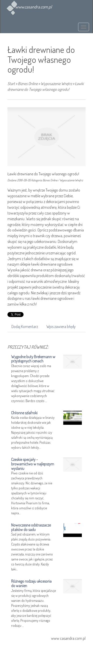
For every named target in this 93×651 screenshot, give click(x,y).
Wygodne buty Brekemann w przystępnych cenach (33, 359)
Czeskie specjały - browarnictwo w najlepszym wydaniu (32, 464)
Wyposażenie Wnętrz (56, 83)
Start (11, 83)
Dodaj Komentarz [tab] (24, 326)
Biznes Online (28, 83)
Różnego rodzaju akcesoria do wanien (31, 583)
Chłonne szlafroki (24, 412)
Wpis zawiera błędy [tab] (61, 326)
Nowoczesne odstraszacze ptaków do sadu (31, 527)
